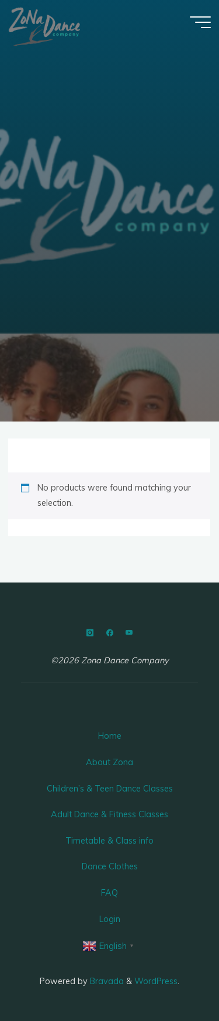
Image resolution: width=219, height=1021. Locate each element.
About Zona (109, 762)
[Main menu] (200, 22)
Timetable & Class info (109, 840)
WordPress (156, 981)
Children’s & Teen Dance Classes (110, 788)
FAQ (109, 893)
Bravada (106, 981)
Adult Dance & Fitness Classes (109, 814)
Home (109, 736)
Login (109, 919)
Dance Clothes (110, 866)
